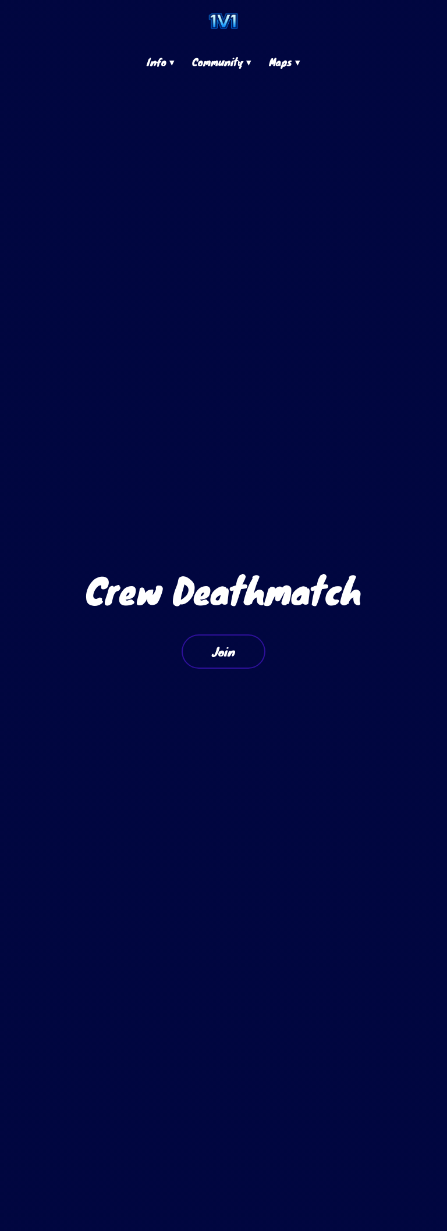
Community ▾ (221, 62)
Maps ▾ (284, 62)
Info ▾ (161, 62)
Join (223, 652)
